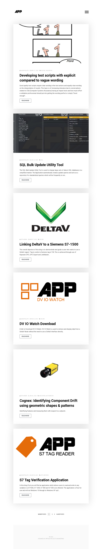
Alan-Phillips (25, 70)
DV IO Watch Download (38, 324)
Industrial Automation (46, 395)
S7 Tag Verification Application (44, 480)
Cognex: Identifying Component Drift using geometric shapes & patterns (48, 403)
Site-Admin (24, 239)
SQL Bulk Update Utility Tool (41, 165)
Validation (49, 70)
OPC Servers (45, 475)
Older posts (60, 514)
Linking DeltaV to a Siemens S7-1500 (49, 244)
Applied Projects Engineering (55, 538)
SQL (42, 160)
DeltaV (43, 70)
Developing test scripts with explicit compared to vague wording (47, 77)
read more (25, 100)
